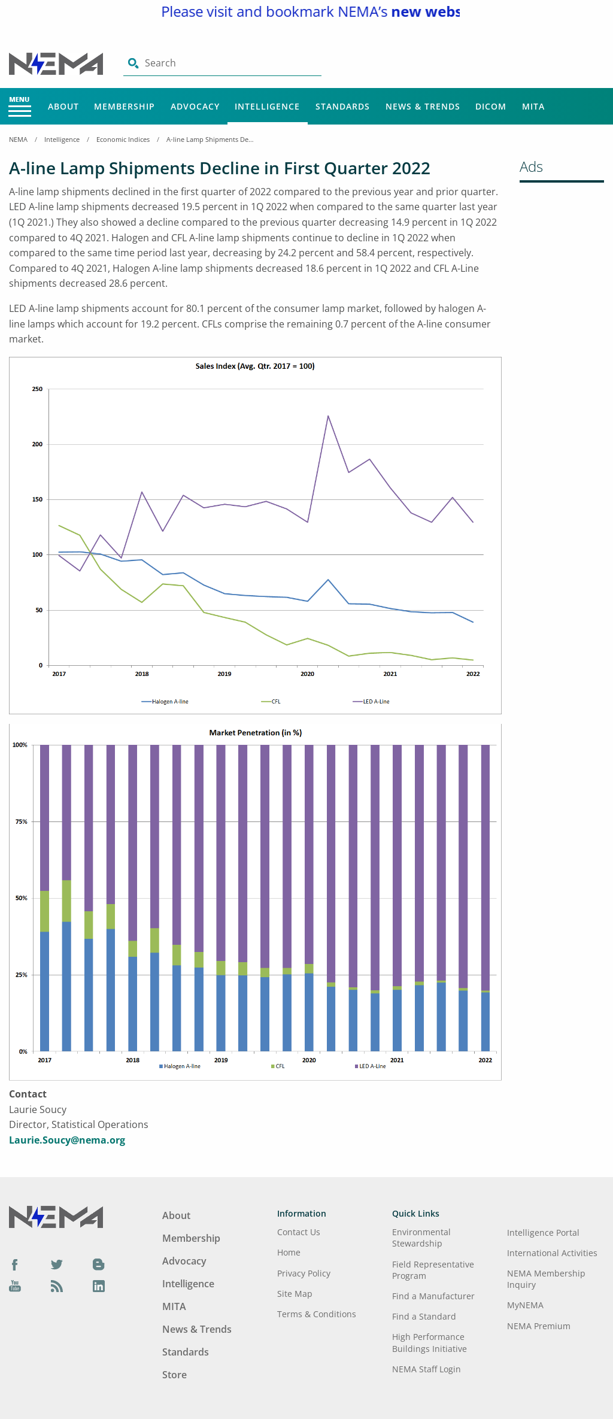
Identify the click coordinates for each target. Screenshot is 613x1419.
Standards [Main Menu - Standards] (342, 106)
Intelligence (62, 139)
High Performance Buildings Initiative (429, 1342)
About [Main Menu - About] (63, 106)
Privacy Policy (303, 1273)
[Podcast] (57, 1285)
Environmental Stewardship (421, 1237)
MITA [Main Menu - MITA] (533, 106)
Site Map (294, 1293)
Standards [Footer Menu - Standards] (185, 1352)
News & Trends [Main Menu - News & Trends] (423, 106)
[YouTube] (15, 1285)
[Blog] (99, 1264)
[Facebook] (15, 1264)
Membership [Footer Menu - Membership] (191, 1238)
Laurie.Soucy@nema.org (67, 1140)
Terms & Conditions (316, 1314)
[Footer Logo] (56, 1215)
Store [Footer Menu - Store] (174, 1374)
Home (289, 1252)
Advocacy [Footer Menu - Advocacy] (184, 1261)
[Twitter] (57, 1264)
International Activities (552, 1253)
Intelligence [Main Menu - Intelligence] (267, 106)
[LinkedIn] (99, 1285)
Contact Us (298, 1232)
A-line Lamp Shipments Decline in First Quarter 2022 (211, 139)
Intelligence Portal (543, 1232)
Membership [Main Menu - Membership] (124, 106)
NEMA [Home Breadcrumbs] (18, 139)
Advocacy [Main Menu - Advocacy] (195, 106)
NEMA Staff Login (426, 1369)
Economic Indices (123, 139)
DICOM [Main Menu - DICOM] (490, 106)
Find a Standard (424, 1316)
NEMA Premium (538, 1326)
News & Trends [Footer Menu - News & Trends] (197, 1329)
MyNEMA (525, 1305)
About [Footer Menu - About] (176, 1215)
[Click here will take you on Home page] (57, 62)
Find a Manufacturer (433, 1296)
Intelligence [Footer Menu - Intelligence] (188, 1283)
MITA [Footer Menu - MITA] (174, 1306)
